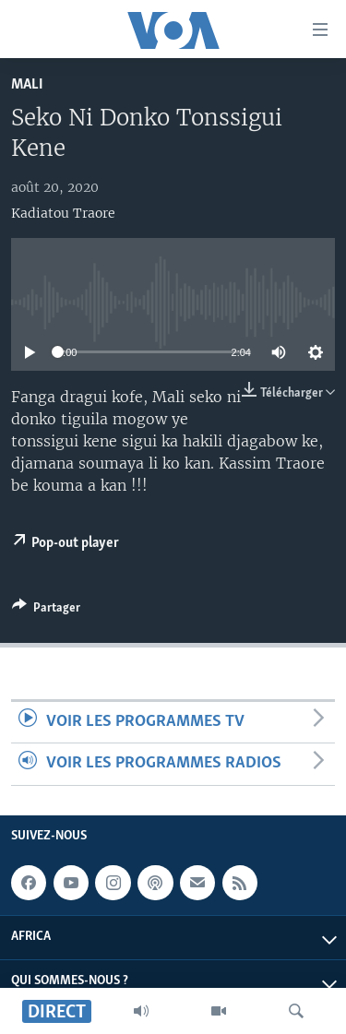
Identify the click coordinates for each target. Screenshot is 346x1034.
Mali (27, 84)
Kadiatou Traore (63, 213)
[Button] (46, 610)
